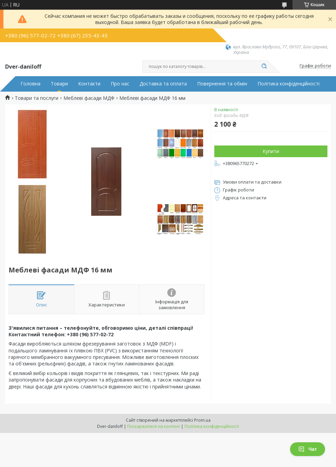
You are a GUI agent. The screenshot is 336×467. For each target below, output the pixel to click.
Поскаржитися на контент (153, 426)
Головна (30, 83)
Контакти (89, 83)
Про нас (120, 83)
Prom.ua (202, 420)
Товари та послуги (36, 98)
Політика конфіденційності (288, 83)
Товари (59, 83)
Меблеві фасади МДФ (89, 98)
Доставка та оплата (163, 83)
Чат (307, 449)
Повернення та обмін (222, 83)
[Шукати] (264, 66)
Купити (271, 151)
